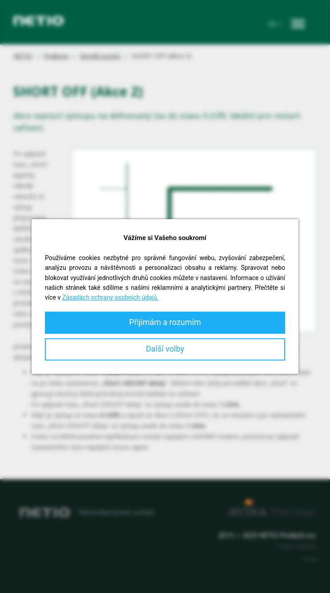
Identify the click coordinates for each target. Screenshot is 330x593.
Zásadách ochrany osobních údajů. (110, 297)
